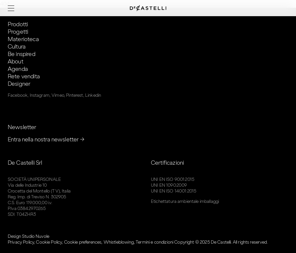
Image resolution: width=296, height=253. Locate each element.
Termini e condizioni (154, 242)
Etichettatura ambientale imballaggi (185, 201)
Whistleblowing (119, 242)
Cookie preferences (83, 242)
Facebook (18, 95)
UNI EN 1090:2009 (169, 185)
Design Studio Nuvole (28, 236)
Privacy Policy (21, 242)
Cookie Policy (49, 242)
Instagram (40, 95)
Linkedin (93, 95)
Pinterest (74, 95)
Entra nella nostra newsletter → (46, 139)
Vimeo (57, 95)
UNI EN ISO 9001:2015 (172, 179)
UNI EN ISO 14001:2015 (173, 191)
